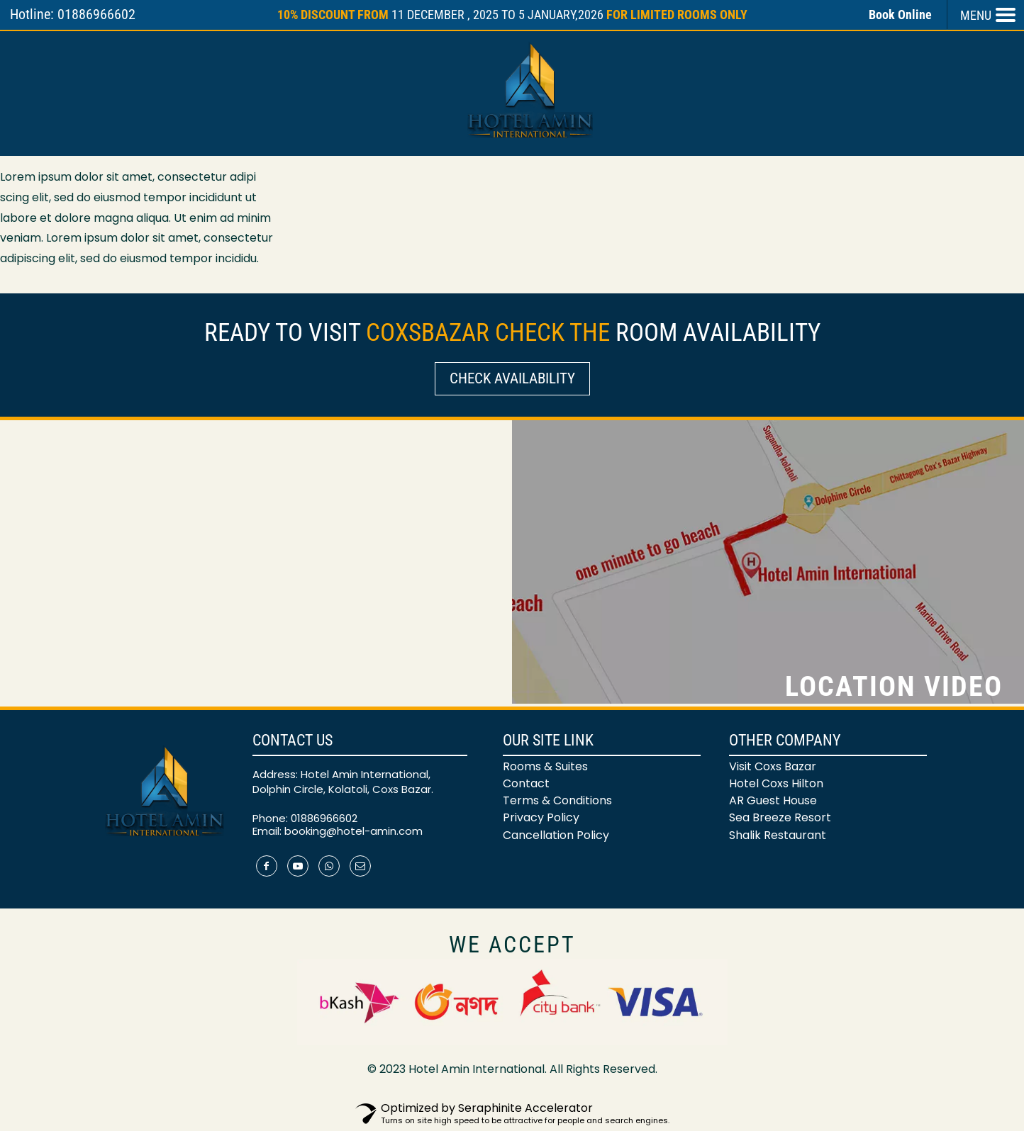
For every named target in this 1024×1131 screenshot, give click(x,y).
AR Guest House (773, 800)
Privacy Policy (541, 817)
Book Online (900, 14)
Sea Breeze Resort (780, 817)
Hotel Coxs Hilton (776, 783)
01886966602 (324, 818)
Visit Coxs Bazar (772, 766)
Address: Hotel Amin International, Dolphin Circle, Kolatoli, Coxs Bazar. (342, 782)
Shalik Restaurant (777, 835)
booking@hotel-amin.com (353, 830)
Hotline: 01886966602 (72, 14)
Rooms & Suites (545, 766)
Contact (526, 783)
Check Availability (512, 378)
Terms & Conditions (557, 800)
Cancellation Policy (556, 835)
